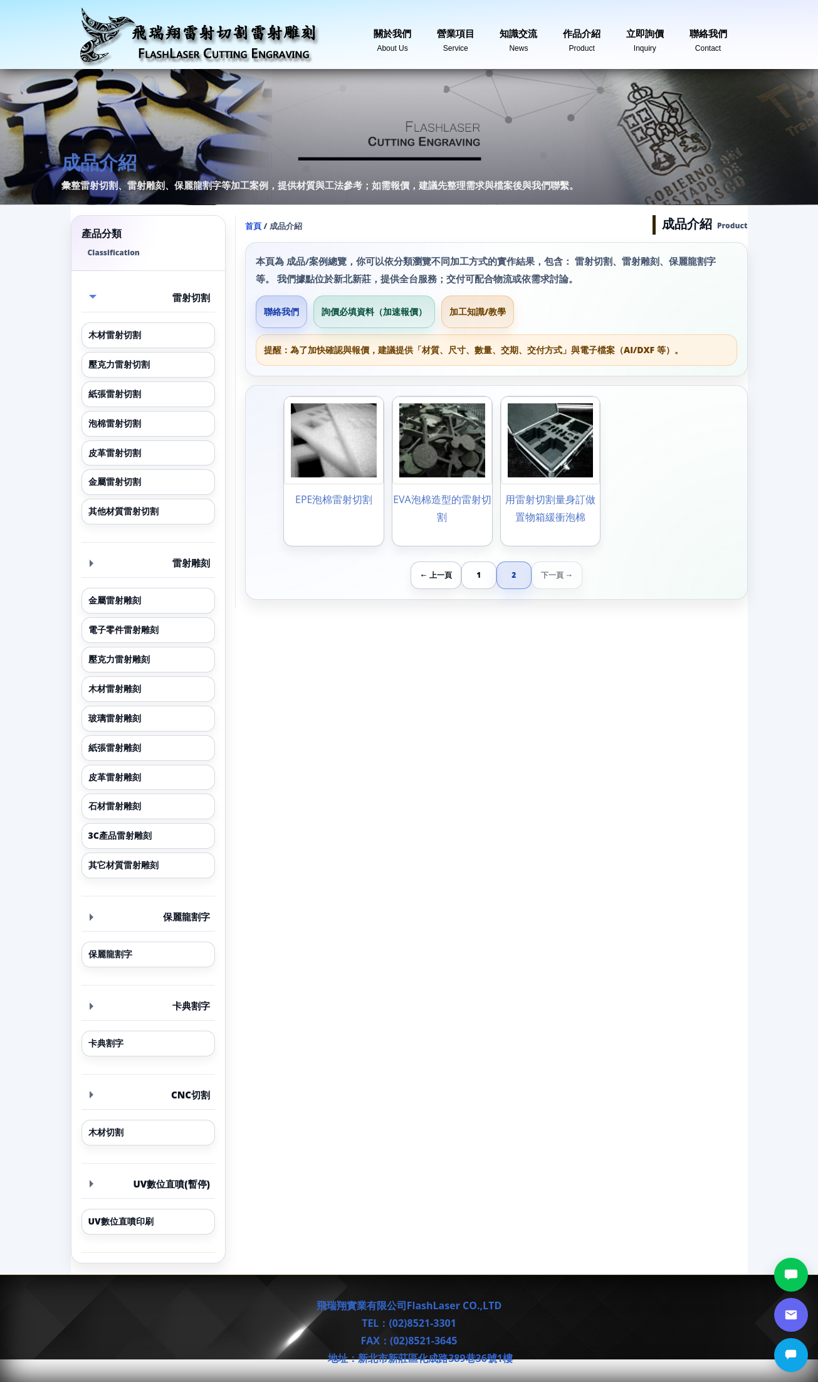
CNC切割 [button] (150, 1094)
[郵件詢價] (791, 1315)
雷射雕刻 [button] (150, 562)
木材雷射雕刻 (114, 688)
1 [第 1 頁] (478, 575)
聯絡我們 (708, 35)
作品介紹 (581, 35)
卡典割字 (105, 1043)
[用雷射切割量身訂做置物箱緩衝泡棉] (550, 471)
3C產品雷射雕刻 (120, 835)
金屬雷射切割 (114, 481)
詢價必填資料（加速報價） (374, 311)
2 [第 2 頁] (513, 575)
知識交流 (518, 35)
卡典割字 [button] (150, 1005)
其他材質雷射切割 (123, 511)
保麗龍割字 (110, 954)
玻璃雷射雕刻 (114, 718)
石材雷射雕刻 (114, 806)
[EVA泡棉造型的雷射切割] (442, 471)
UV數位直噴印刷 (121, 1221)
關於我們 (392, 35)
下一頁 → (557, 575)
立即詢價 (645, 35)
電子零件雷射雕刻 (123, 629)
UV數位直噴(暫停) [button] (150, 1183)
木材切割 (105, 1132)
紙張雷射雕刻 (114, 747)
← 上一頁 (436, 575)
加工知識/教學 (477, 311)
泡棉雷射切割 (114, 423)
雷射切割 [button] (150, 297)
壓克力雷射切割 (119, 364)
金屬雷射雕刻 (114, 600)
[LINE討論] (791, 1275)
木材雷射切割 (114, 335)
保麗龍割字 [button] (150, 916)
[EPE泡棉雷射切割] (333, 471)
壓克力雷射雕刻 (119, 659)
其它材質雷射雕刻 (123, 865)
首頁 (253, 225)
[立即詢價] (791, 1355)
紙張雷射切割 (114, 394)
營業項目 (456, 35)
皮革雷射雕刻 (114, 777)
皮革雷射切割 (114, 453)
